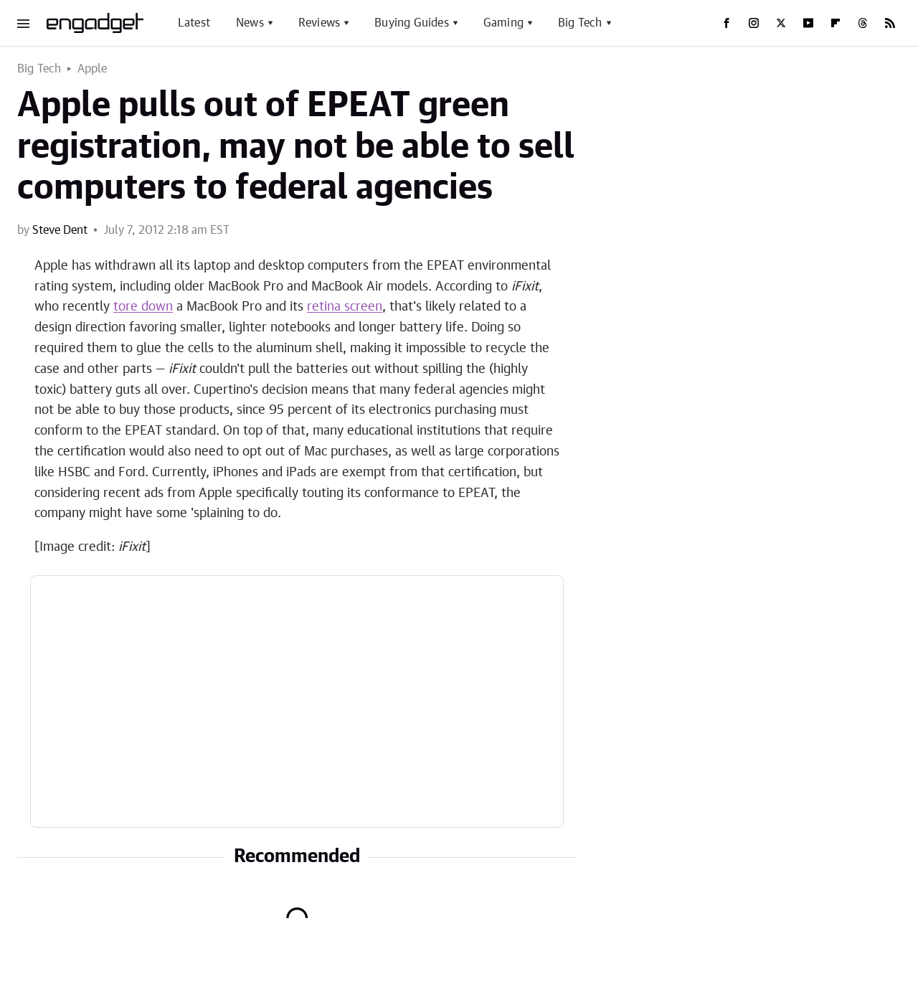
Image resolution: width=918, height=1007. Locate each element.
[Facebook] (726, 23)
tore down (143, 307)
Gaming (503, 23)
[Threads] (863, 23)
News (250, 23)
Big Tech (580, 23)
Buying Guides (411, 23)
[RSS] (890, 23)
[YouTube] (808, 23)
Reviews (319, 23)
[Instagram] (754, 23)
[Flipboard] (835, 23)
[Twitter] (781, 23)
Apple (92, 69)
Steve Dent (59, 230)
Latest (194, 23)
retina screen (344, 307)
